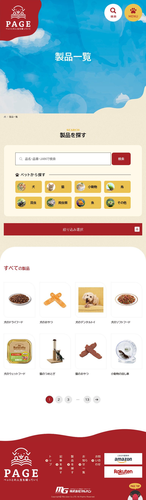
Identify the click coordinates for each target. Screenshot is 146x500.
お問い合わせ (98, 460)
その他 (116, 202)
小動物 (87, 186)
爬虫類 (57, 202)
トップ (50, 460)
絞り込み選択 (101, 229)
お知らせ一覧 (84, 464)
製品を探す (72, 464)
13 (87, 399)
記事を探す (60, 464)
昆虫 (26, 202)
